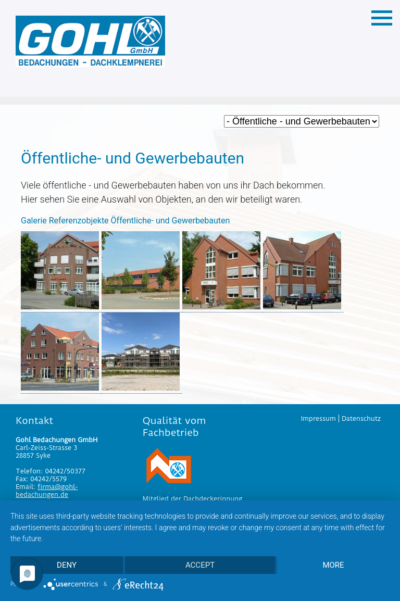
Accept (200, 565)
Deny (67, 565)
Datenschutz (361, 418)
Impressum (318, 418)
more (333, 565)
